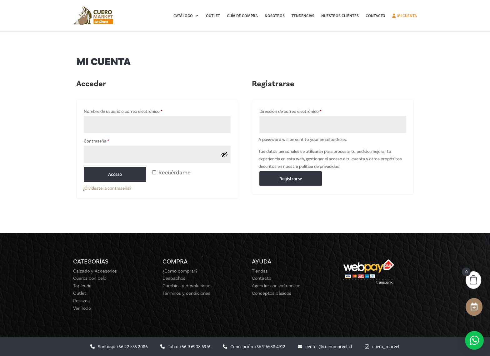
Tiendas (260, 271)
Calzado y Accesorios (95, 271)
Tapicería (82, 285)
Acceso (115, 174)
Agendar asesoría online (276, 285)
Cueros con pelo (89, 278)
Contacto (375, 15)
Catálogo (183, 15)
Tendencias (303, 15)
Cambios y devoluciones (187, 285)
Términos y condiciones (186, 293)
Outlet (213, 15)
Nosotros (275, 15)
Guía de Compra (242, 15)
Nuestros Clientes (340, 15)
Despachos (173, 278)
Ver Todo (82, 308)
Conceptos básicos (271, 293)
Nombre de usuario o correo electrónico (123, 111)
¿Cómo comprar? (180, 271)
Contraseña (96, 141)
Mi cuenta (404, 15)
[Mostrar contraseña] (224, 154)
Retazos (81, 300)
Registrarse (290, 178)
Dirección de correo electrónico (290, 111)
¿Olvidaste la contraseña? (107, 188)
